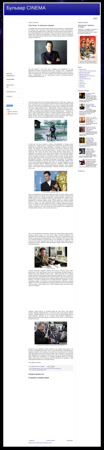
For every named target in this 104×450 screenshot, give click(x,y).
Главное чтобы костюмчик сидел (86, 71)
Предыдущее (70, 440)
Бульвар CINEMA (26, 8)
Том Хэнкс (46, 368)
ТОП (80, 80)
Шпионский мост (57, 368)
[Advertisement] (50, 90)
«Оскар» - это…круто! (91, 117)
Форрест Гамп (51, 368)
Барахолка (81, 69)
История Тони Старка (91, 159)
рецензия (81, 83)
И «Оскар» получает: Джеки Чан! (90, 94)
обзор (80, 82)
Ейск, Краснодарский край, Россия (39, 369)
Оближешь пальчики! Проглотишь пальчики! (91, 128)
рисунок (81, 85)
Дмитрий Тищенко (36, 368)
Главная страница (50, 440)
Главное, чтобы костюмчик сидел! (90, 138)
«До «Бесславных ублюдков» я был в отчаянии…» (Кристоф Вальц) (91, 106)
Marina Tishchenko (13, 111)
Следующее (31, 440)
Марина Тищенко (83, 74)
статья (42, 368)
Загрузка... (8, 81)
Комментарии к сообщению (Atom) (44, 442)
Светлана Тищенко (83, 78)
